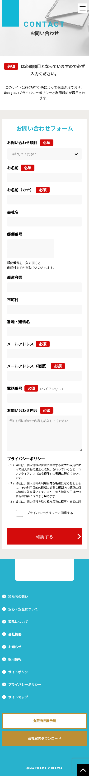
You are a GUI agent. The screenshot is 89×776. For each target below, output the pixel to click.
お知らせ (14, 646)
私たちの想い (18, 596)
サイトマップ (18, 697)
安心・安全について (23, 609)
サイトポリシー (19, 672)
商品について (18, 621)
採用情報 (14, 659)
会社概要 (14, 634)
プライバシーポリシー (24, 684)
